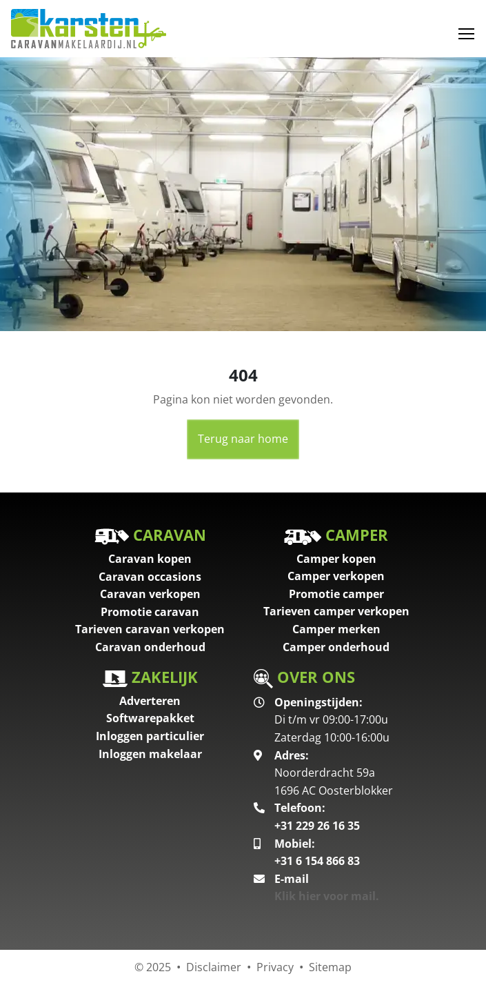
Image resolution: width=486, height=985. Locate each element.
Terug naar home (243, 438)
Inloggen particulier (150, 736)
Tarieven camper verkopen (336, 611)
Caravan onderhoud (150, 647)
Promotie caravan (150, 611)
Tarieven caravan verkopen (150, 629)
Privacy (275, 967)
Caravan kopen (150, 558)
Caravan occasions (150, 576)
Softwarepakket (150, 718)
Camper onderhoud (336, 647)
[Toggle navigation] (466, 34)
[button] (36, 194)
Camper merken (336, 629)
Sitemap (330, 967)
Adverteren (150, 700)
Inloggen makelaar (150, 754)
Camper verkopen (336, 576)
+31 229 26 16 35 (317, 825)
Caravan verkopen (150, 593)
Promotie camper (336, 593)
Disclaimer (213, 967)
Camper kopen (336, 558)
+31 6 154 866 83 (317, 860)
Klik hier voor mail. (326, 896)
